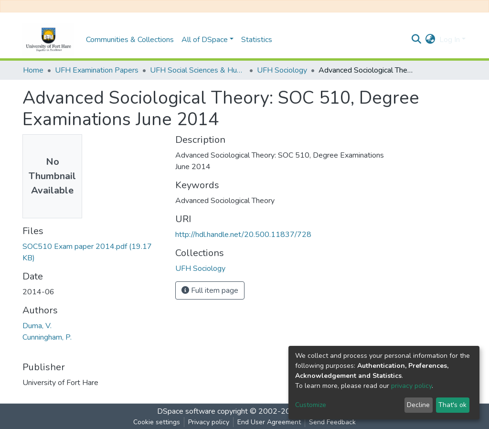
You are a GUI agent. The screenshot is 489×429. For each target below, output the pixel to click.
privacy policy (411, 385)
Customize (310, 404)
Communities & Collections (130, 39)
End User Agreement (269, 422)
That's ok (452, 404)
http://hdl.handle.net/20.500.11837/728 (243, 234)
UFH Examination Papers (96, 70)
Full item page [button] (209, 290)
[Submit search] (417, 39)
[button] (430, 39)
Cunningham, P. (47, 337)
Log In (449, 39)
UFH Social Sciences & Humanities (197, 70)
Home (33, 70)
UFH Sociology (282, 70)
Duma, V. (37, 326)
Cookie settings (156, 422)
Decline (418, 404)
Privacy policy (208, 422)
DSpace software (186, 411)
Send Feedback (332, 422)
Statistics (256, 39)
